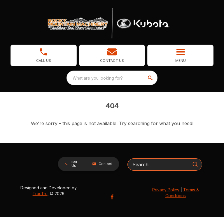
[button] (112, 55)
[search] (150, 78)
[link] (43, 55)
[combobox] (112, 78)
